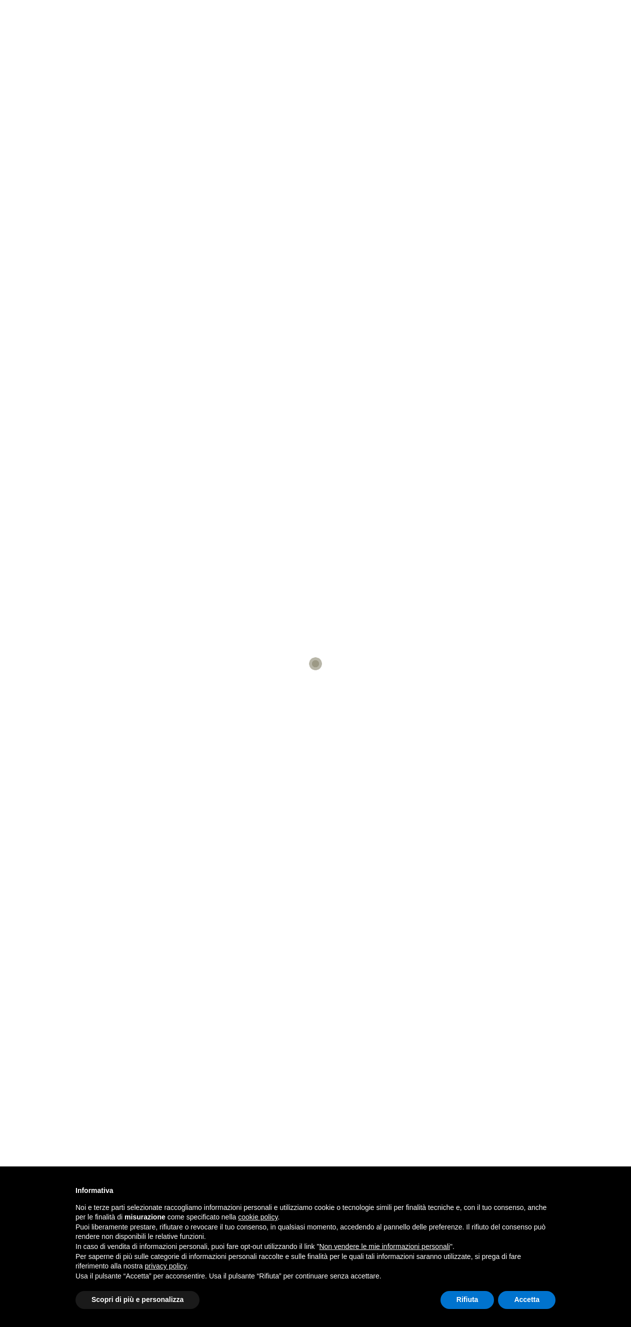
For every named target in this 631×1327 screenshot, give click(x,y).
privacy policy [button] (165, 1266)
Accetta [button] (527, 1299)
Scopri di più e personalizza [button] (138, 1299)
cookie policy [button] (258, 1217)
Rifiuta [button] (467, 1299)
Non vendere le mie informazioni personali (384, 1246)
